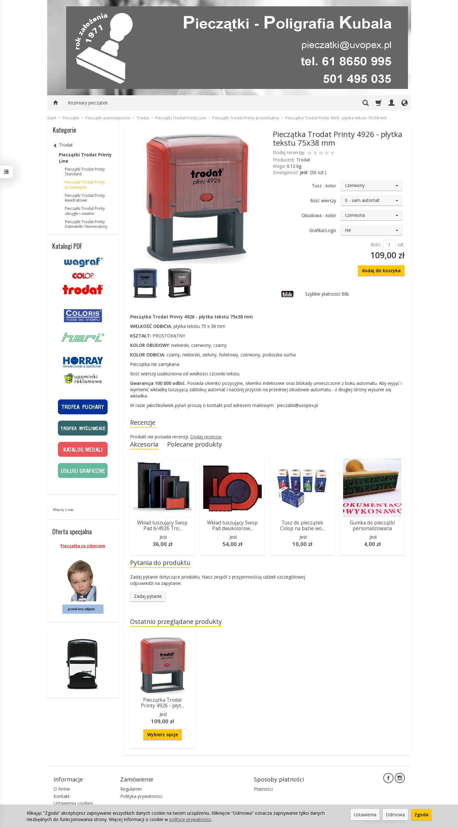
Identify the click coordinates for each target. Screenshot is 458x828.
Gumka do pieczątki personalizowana (372, 525)
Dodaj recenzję (206, 437)
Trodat (303, 160)
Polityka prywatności (141, 796)
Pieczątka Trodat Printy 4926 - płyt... (162, 703)
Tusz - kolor (324, 186)
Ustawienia (365, 815)
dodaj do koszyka (381, 270)
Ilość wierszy (323, 201)
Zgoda (421, 815)
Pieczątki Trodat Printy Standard (85, 171)
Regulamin (131, 789)
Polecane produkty (194, 444)
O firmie (61, 789)
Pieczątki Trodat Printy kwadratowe (85, 198)
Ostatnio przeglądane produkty (176, 621)
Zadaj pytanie (148, 596)
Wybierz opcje (162, 734)
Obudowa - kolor (319, 215)
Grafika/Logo (322, 230)
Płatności (263, 789)
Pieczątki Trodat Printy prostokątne (85, 184)
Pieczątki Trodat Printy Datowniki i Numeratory (86, 224)
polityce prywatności (190, 819)
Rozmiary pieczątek (88, 103)
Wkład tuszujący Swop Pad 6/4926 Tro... (162, 525)
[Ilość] (389, 244)
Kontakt (61, 796)
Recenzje (142, 422)
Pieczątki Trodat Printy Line (85, 158)
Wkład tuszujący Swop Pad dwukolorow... (232, 525)
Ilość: (376, 245)
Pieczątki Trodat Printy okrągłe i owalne (85, 211)
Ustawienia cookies (73, 803)
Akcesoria (144, 444)
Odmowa (395, 815)
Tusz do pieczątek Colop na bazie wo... (302, 525)
